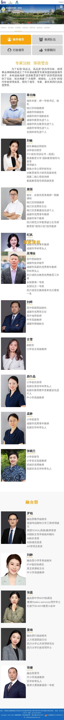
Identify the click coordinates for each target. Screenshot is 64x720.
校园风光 (40, 28)
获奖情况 (25, 28)
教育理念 (32, 28)
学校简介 (4, 28)
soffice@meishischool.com (33, 717)
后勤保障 (47, 28)
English (61, 2)
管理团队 (18, 28)
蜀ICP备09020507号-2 (38, 715)
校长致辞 (11, 28)
